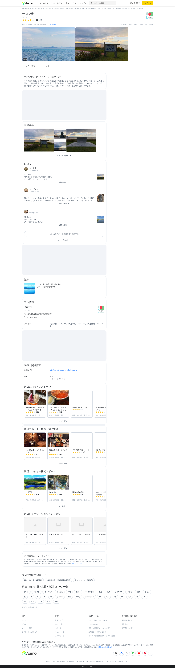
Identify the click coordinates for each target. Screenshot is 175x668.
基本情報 (53, 24)
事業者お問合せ (127, 620)
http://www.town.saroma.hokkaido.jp (63, 370)
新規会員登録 (135, 3)
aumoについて (125, 661)
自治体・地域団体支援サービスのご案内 (102, 636)
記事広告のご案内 (127, 628)
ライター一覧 (59, 632)
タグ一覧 (58, 628)
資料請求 (125, 624)
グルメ (52, 3)
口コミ (40, 66)
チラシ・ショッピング (79, 3)
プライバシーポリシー (111, 661)
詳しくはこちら (77, 563)
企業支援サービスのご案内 (97, 632)
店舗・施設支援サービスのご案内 (99, 628)
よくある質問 (78, 661)
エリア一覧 (59, 624)
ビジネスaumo (93, 624)
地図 (47, 66)
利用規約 (100, 661)
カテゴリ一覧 (59, 636)
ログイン (147, 3)
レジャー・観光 (63, 3)
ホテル (45, 3)
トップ (38, 3)
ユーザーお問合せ (90, 661)
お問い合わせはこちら (105, 647)
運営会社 (48, 661)
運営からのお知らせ (59, 661)
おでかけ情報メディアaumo (98, 620)
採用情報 (70, 661)
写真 (33, 66)
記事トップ (59, 620)
